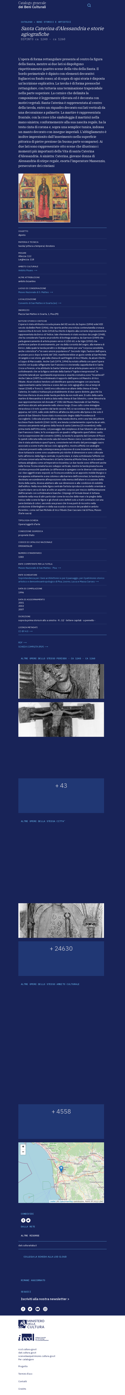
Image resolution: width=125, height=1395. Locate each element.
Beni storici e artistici (54, 21)
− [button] (23, 1152)
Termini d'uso (25, 1373)
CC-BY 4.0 (23, 631)
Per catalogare (26, 1359)
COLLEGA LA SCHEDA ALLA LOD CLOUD (45, 1256)
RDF (20, 642)
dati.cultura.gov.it (27, 1352)
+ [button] (23, 1147)
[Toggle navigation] (89, 5)
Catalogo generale (32, 5)
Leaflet (53, 1201)
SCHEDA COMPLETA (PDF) (31, 646)
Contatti (22, 1381)
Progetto (23, 1366)
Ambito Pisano (25, 270)
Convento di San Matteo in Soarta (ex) (37, 303)
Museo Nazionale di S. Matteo (33, 292)
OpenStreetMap (66, 1201)
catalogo (26, 21)
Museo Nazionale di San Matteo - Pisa (37, 567)
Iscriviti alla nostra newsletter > (45, 1299)
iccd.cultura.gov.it (27, 1349)
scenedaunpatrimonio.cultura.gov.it (36, 1356)
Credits (22, 1388)
